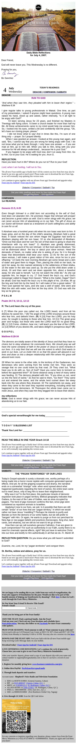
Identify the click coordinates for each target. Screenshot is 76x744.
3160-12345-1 (28, 687)
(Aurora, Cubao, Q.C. (34, 683)
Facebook (43, 623)
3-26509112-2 (21, 685)
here (58, 597)
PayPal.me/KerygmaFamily (33, 668)
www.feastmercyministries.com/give (47, 664)
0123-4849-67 (19, 683)
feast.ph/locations (9, 623)
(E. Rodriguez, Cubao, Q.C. (39, 685)
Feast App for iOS (28, 183)
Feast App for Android (10, 183)
